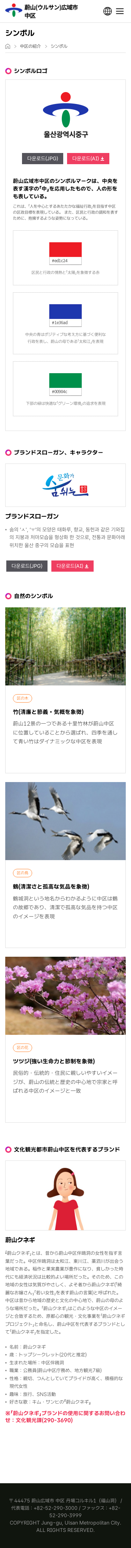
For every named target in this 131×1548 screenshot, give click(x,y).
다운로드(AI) (85, 158)
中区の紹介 (30, 46)
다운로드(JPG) (42, 158)
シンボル (59, 46)
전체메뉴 (120, 11)
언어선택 (107, 11)
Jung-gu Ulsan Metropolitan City (42, 11)
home (7, 46)
